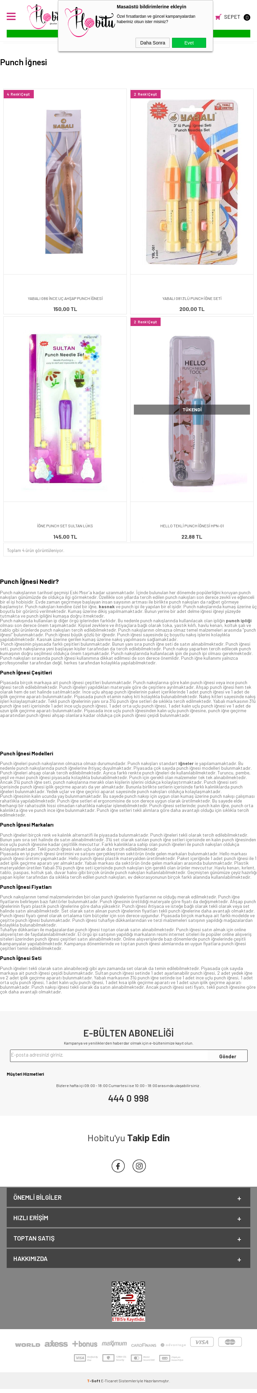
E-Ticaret (109, 1384)
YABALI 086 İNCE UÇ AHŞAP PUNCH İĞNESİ (65, 298)
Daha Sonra (152, 42)
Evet (189, 42)
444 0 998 (128, 1098)
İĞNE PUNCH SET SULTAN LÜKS (65, 525)
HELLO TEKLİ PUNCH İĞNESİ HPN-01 (192, 525)
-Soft (94, 1384)
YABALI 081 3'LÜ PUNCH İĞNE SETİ (192, 298)
